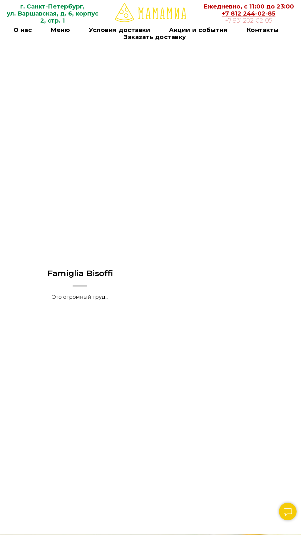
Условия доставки (119, 29)
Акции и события (198, 29)
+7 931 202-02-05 (248, 20)
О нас (23, 29)
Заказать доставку (155, 36)
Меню (60, 29)
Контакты (263, 29)
